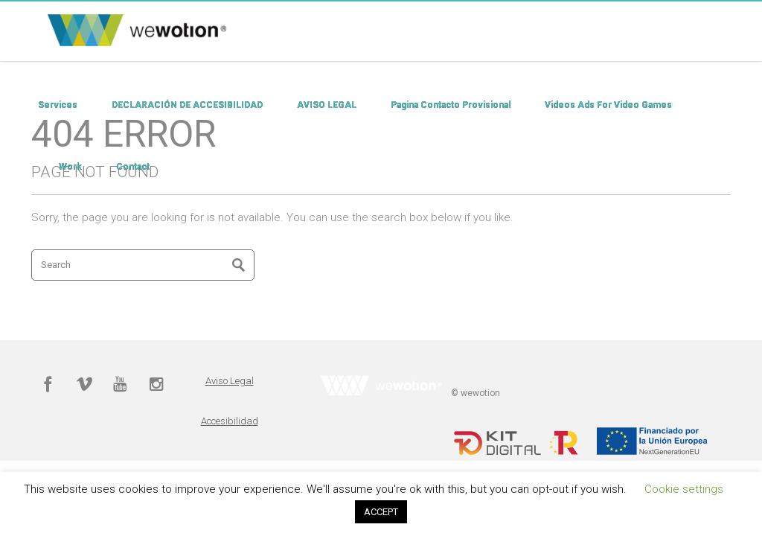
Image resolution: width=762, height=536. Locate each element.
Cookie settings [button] (683, 489)
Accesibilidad (229, 421)
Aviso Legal (229, 380)
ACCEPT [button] (381, 511)
